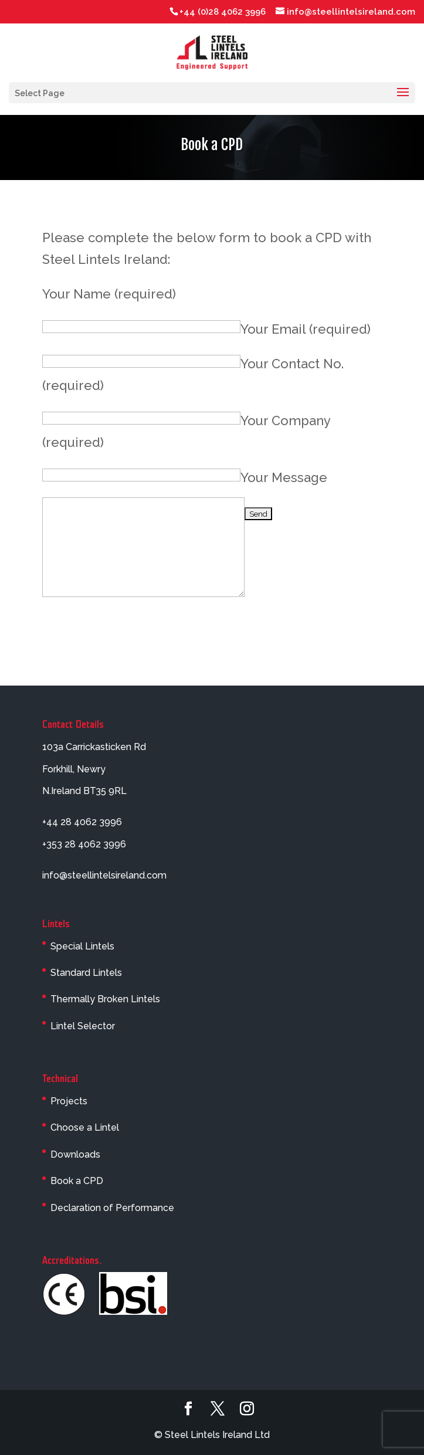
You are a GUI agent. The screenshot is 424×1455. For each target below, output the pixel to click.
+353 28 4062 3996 (84, 844)
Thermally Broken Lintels (105, 999)
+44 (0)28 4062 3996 (222, 11)
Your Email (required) (305, 329)
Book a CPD (76, 1180)
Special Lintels (82, 946)
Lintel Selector (82, 1026)
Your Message (283, 477)
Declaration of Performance (112, 1207)
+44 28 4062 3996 (82, 821)
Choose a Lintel (84, 1127)
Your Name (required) (109, 293)
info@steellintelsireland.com (104, 875)
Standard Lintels (86, 972)
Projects (68, 1101)
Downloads (75, 1154)
